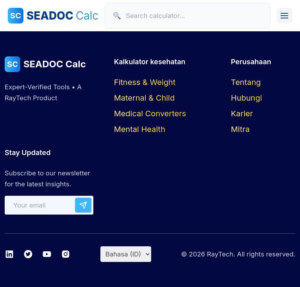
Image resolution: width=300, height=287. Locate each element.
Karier (242, 113)
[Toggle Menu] (284, 15)
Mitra (240, 129)
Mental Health (139, 129)
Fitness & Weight (145, 82)
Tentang (246, 82)
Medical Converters (150, 113)
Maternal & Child (144, 98)
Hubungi (246, 98)
